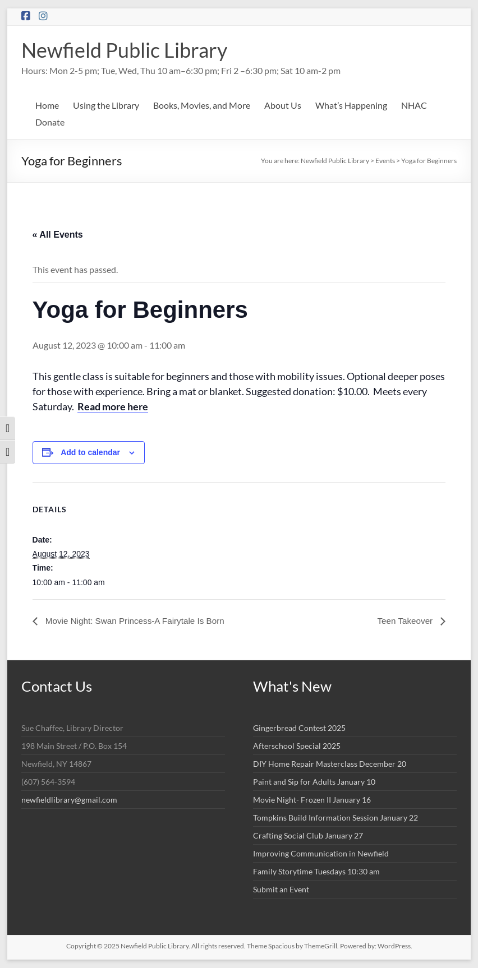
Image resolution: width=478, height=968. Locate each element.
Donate (50, 122)
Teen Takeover (404, 621)
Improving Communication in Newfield (321, 853)
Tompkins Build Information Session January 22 (335, 817)
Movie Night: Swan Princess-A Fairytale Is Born (138, 621)
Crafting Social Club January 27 (308, 835)
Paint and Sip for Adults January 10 (314, 781)
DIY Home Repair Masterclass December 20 (329, 763)
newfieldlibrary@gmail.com (69, 799)
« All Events (58, 234)
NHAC (414, 105)
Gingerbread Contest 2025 (299, 728)
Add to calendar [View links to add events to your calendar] (90, 452)
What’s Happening (351, 105)
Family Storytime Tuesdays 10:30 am (316, 871)
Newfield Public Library (124, 50)
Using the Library (106, 105)
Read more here (112, 406)
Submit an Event (281, 889)
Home (47, 105)
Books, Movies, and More (201, 105)
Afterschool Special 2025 (297, 746)
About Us (282, 105)
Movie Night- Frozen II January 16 (312, 799)
